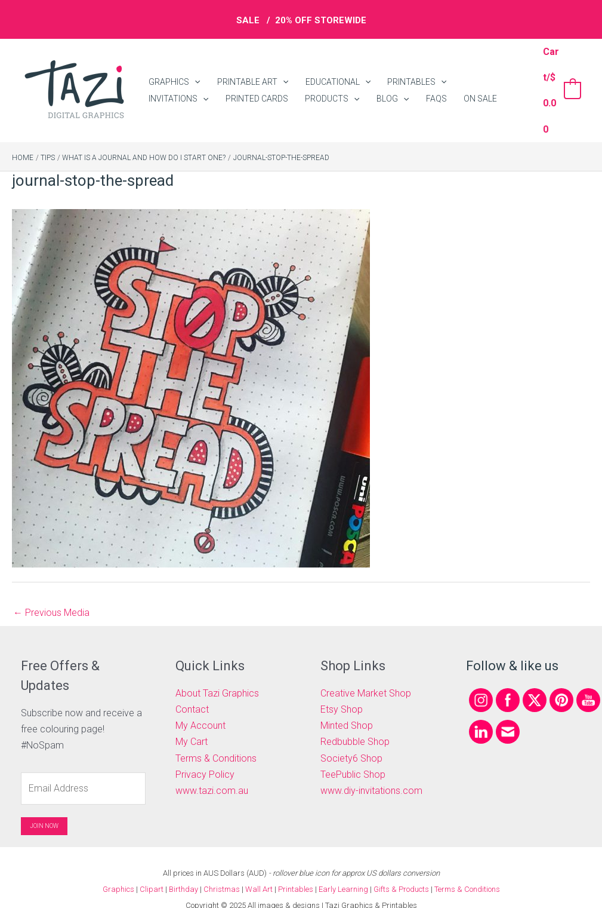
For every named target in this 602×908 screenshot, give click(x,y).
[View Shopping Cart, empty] (560, 82)
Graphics (118, 871)
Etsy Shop (341, 692)
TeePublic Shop (352, 757)
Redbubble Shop (355, 725)
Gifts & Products (401, 871)
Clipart (151, 871)
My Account (200, 708)
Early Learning (344, 871)
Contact (192, 692)
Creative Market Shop (365, 676)
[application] (192, 71)
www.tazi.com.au (211, 773)
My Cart (191, 725)
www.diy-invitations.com (371, 773)
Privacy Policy (204, 757)
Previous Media (51, 595)
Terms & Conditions (216, 741)
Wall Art (259, 871)
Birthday (183, 871)
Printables (296, 871)
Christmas (221, 871)
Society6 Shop (351, 741)
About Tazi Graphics (217, 676)
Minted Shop (346, 708)
